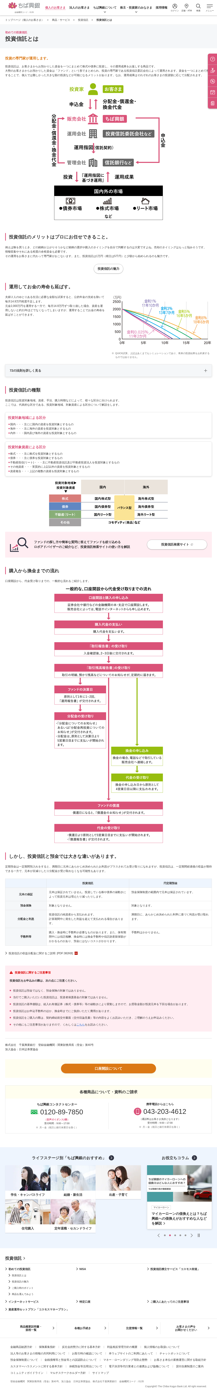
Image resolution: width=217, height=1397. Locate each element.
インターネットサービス (23, 1301)
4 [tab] (180, 1235)
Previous (159, 1235)
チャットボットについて (174, 1353)
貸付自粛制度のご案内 (190, 1366)
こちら (80, 1024)
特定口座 (84, 1301)
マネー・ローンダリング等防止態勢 (125, 1359)
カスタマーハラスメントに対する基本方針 (36, 1366)
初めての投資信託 (19, 1269)
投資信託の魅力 (20, 1281)
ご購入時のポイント (23, 1288)
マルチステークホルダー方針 (68, 1372)
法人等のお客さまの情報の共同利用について (37, 1353)
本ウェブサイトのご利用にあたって (131, 1353)
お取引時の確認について (87, 1353)
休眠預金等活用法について (85, 1366)
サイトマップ (100, 1372)
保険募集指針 (47, 1346)
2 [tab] (170, 1235)
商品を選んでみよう (23, 1294)
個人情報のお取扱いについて (162, 1346)
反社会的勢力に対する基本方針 (81, 1346)
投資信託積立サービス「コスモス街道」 (175, 1269)
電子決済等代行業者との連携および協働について (139, 1366)
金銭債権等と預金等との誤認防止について (70, 1359)
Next (191, 1235)
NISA (82, 1269)
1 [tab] (165, 1235)
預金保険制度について (24, 1359)
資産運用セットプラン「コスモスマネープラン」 (38, 1309)
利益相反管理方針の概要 (122, 1346)
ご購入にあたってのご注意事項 (169, 1301)
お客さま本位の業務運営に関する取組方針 (180, 1359)
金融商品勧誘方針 (21, 1346)
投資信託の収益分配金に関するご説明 (41, 953)
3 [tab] (175, 1235)
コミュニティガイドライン (26, 1372)
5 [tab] (185, 1235)
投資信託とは (19, 1275)
